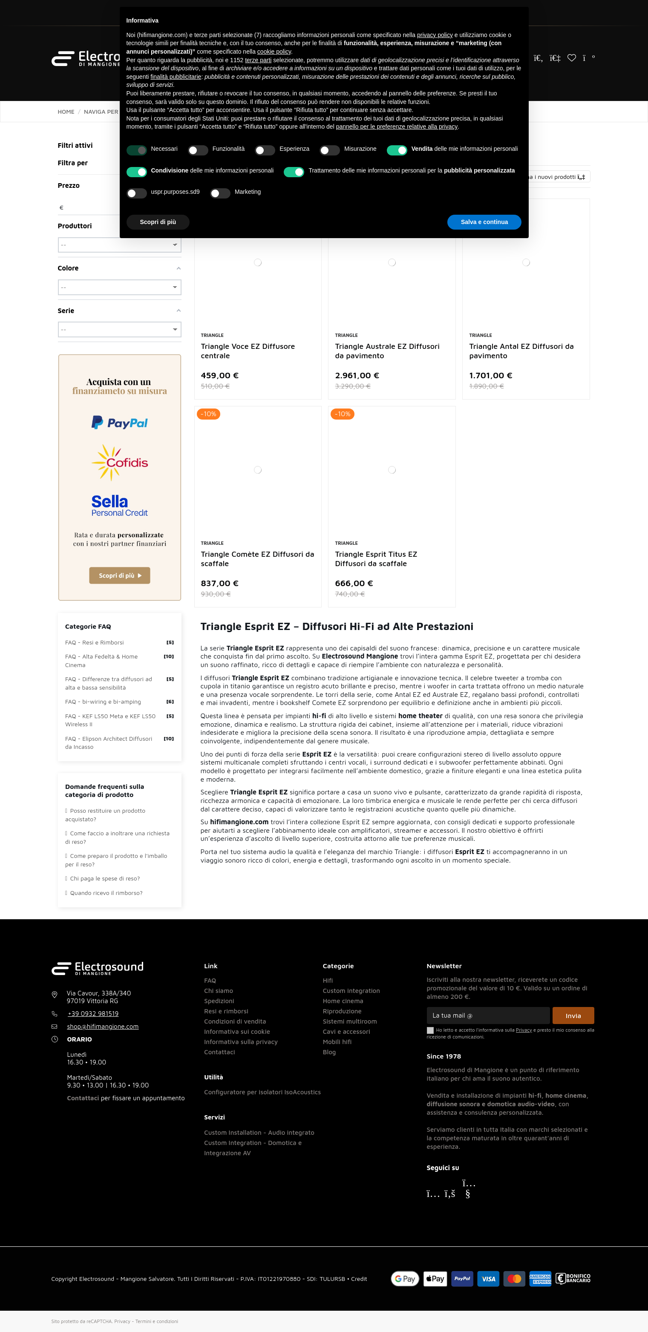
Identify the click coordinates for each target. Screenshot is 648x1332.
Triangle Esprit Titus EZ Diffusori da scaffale (376, 558)
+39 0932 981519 (93, 1013)
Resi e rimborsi (226, 1011)
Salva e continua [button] (484, 222)
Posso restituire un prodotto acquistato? (105, 815)
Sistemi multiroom (350, 1021)
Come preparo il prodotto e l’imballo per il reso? (116, 860)
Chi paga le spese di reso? (102, 878)
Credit (359, 1278)
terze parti (258, 60)
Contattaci (83, 1098)
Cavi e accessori (346, 1031)
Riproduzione (342, 1011)
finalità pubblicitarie (175, 76)
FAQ (210, 980)
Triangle (212, 335)
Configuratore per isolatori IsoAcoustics (262, 1092)
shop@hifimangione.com (103, 1026)
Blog (329, 1052)
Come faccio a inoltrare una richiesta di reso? (117, 837)
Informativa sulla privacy (241, 1041)
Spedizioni (219, 1000)
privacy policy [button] (435, 35)
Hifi (328, 980)
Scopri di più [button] (158, 222)
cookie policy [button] (274, 51)
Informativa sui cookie (237, 1031)
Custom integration (351, 990)
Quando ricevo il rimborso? (104, 892)
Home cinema (343, 1000)
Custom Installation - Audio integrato (259, 1132)
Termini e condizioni (156, 1321)
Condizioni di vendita (235, 1021)
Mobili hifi (337, 1041)
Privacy (122, 1321)
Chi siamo (218, 990)
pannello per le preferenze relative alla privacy (397, 126)
